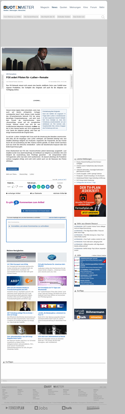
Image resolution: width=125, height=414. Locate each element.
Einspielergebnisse (82, 394)
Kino (85, 7)
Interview (20, 394)
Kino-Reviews (66, 394)
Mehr (101, 7)
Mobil (3, 394)
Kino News (7, 402)
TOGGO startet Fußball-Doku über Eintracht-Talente (90, 166)
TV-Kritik (65, 393)
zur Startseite (36, 193)
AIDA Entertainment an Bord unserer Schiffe (87, 271)
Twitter (4, 398)
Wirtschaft (35, 394)
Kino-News (81, 391)
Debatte (65, 391)
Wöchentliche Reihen (53, 391)
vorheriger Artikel (13, 193)
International (36, 396)
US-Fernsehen (36, 398)
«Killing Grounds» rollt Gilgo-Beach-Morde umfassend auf (89, 245)
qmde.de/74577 (62, 179)
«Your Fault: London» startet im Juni (89, 239)
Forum (93, 7)
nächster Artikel (59, 193)
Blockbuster (60, 402)
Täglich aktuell (51, 394)
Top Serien (100, 402)
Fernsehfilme (67, 402)
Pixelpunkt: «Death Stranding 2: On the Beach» (90, 176)
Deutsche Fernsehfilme (92, 402)
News (54, 7)
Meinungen (75, 7)
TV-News (35, 391)
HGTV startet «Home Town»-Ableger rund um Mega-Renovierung (89, 227)
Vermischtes (36, 393)
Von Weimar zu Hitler (12, 16)
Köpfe (34, 397)
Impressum (96, 400)
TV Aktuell (12, 402)
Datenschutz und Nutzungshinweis (98, 396)
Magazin (44, 7)
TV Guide (54, 402)
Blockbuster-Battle (82, 396)
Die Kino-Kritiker (82, 393)
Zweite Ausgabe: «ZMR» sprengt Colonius (89, 174)
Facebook (4, 397)
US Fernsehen (34, 402)
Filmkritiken (28, 402)
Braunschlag (23, 174)
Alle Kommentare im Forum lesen (36, 211)
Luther (32, 174)
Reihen (19, 393)
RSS (3, 391)
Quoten (63, 7)
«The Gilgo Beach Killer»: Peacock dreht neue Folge (89, 231)
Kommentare (12, 169)
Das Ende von (78, 16)
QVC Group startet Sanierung (85, 180)
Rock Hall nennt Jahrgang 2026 (88, 242)
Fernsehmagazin (20, 402)
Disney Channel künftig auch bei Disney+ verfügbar (88, 162)
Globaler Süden (64, 16)
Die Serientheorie (31, 16)
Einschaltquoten (48, 402)
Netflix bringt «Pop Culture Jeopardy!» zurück (90, 249)
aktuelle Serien (74, 402)
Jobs (95, 393)
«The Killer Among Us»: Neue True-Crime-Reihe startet (89, 236)
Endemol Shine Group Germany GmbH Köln (90, 260)
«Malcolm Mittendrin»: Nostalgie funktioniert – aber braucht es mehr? (90, 170)
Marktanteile (51, 393)
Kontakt (95, 394)
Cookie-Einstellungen (99, 398)
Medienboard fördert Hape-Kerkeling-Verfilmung (90, 178)
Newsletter (4, 393)
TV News (41, 402)
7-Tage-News (5, 396)
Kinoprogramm (82, 402)
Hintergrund (20, 391)
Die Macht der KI (48, 16)
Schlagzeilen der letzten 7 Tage (86, 182)
